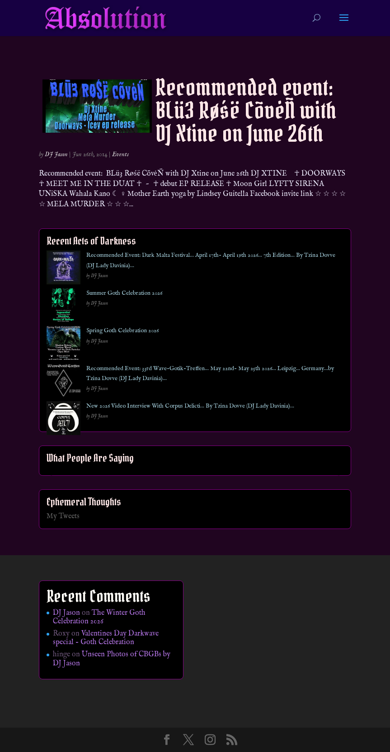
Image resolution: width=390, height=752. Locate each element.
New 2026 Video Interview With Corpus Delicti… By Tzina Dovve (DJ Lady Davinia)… (190, 406)
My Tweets (63, 516)
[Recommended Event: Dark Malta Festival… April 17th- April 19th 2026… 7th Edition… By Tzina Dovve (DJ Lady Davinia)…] (63, 269)
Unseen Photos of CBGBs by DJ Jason (111, 659)
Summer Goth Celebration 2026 (124, 293)
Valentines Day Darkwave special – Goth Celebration (106, 638)
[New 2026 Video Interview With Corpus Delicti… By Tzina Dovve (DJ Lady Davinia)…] (63, 420)
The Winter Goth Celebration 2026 (99, 617)
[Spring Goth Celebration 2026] (63, 344)
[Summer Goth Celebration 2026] (63, 307)
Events (120, 154)
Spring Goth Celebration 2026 (122, 330)
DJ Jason (56, 154)
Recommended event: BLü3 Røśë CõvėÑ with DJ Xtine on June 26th (245, 110)
